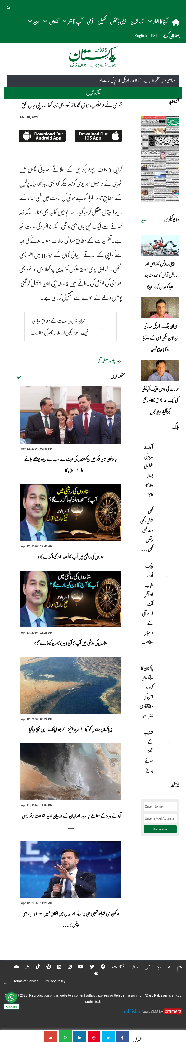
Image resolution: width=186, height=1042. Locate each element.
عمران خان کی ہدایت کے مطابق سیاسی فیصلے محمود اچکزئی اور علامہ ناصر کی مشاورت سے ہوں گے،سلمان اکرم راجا (59, 333)
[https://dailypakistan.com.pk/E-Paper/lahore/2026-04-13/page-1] (160, 159)
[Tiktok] (28, 966)
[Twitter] (83, 966)
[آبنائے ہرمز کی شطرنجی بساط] (167, 455)
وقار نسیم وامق (149, 490)
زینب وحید (147, 715)
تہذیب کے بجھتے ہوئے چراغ (148, 751)
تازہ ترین (136, 21)
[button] (9, 7)
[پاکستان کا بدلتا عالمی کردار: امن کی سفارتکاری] (167, 676)
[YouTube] (72, 966)
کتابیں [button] (50, 21)
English (141, 36)
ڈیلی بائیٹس (118, 21)
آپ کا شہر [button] (72, 21)
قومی (90, 21)
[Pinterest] (39, 966)
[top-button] (5, 984)
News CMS (150, 1011)
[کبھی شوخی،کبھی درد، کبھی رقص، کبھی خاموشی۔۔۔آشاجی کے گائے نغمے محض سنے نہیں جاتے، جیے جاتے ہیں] (167, 520)
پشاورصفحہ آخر (106, 361)
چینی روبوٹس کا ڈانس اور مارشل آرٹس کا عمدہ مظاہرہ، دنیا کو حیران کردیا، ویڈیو (160, 275)
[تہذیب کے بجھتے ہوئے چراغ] (167, 741)
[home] (176, 22)
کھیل (102, 21)
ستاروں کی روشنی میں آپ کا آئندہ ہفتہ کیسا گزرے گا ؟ (71, 556)
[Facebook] (94, 966)
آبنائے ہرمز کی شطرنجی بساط (148, 461)
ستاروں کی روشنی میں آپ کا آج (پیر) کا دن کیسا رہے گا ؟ (70, 643)
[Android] (98, 973)
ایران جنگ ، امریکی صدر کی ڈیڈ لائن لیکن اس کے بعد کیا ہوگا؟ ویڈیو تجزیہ (160, 337)
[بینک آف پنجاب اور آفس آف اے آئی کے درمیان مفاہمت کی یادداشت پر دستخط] (167, 574)
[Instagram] (61, 966)
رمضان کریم (171, 35)
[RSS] (18, 966)
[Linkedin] (50, 966)
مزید (19, 376)
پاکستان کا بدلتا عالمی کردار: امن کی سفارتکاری (146, 687)
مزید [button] (33, 21)
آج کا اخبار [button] (158, 21)
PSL (154, 36)
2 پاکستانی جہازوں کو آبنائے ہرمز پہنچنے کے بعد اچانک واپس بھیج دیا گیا (70, 729)
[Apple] (87, 973)
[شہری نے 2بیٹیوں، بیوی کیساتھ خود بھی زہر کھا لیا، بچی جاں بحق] (122, 1036)
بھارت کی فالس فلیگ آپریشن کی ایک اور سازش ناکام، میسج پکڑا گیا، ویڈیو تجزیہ (160, 400)
